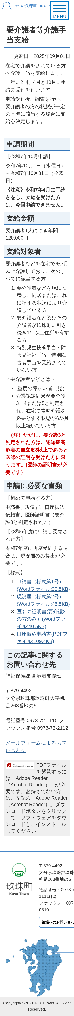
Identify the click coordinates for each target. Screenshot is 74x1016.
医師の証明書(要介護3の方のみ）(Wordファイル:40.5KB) (41, 619)
